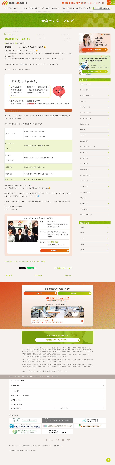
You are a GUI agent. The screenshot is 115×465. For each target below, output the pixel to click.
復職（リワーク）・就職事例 (43, 8)
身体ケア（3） (84, 152)
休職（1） (83, 198)
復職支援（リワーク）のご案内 (57, 342)
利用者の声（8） (85, 124)
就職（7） (83, 130)
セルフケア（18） (85, 107)
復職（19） (83, 101)
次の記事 (68, 276)
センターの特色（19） (86, 96)
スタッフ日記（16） (86, 113)
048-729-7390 (52, 242)
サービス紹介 (30, 8)
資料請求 (75, 294)
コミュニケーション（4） (88, 147)
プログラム (8, 34)
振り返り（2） (84, 158)
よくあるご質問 (77, 8)
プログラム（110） (85, 84)
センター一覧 (21, 8)
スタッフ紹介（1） (85, 192)
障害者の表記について (29, 455)
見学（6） (83, 135)
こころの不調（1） (85, 175)
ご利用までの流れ (67, 8)
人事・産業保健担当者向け (102, 8)
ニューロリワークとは (10, 8)
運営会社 (45, 455)
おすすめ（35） (84, 90)
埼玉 (39, 262)
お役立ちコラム (56, 8)
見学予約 (55, 251)
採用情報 (57, 455)
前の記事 (9, 276)
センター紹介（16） (86, 118)
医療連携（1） (84, 203)
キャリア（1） (84, 186)
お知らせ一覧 (86, 8)
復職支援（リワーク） (12, 262)
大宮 (43, 262)
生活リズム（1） (85, 209)
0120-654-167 (48, 2)
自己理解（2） (84, 164)
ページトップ (107, 459)
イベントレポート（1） (87, 181)
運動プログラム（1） (86, 215)
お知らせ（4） (84, 141)
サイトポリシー (14, 455)
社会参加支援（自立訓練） (28, 262)
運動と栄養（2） (85, 169)
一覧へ (39, 276)
